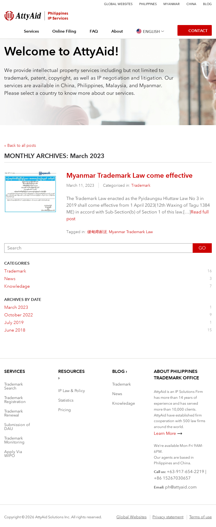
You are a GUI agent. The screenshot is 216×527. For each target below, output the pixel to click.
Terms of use (200, 517)
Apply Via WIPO (13, 453)
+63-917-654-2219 (185, 471)
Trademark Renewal (13, 413)
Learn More (165, 433)
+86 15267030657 (172, 478)
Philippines (148, 4)
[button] (150, 31)
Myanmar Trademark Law (131, 231)
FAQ (94, 31)
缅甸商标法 (97, 231)
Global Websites (118, 4)
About (117, 31)
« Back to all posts (20, 145)
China (191, 4)
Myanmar (171, 4)
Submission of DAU (17, 426)
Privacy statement (167, 517)
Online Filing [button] (64, 31)
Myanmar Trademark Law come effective (129, 175)
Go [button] (202, 248)
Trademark (140, 185)
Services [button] (31, 31)
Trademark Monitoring (14, 440)
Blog (207, 4)
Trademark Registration (15, 399)
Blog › (119, 371)
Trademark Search (13, 386)
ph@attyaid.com (181, 487)
